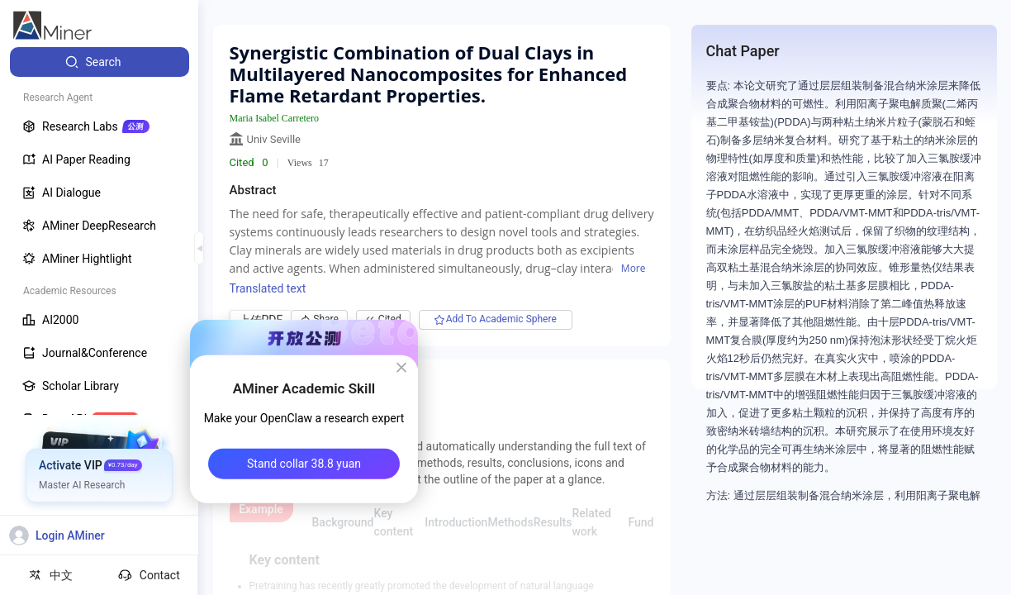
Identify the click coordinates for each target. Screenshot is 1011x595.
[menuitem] (99, 62)
